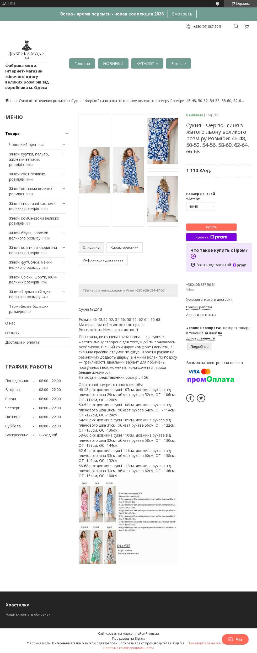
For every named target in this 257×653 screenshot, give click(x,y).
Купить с (211, 237)
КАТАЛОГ (145, 63)
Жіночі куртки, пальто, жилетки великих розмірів (29, 159)
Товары (12, 133)
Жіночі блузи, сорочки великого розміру (28, 235)
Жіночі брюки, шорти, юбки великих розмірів (33, 280)
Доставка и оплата (22, 342)
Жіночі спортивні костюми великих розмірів (32, 206)
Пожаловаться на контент (208, 643)
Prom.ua (152, 633)
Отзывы (12, 332)
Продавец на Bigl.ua (128, 638)
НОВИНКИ (113, 63)
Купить (211, 227)
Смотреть (182, 14)
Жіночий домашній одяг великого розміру (30, 294)
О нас (10, 323)
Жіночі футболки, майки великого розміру (30, 265)
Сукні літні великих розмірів (43, 100)
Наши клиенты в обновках (28, 614)
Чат (235, 639)
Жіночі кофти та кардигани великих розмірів (33, 250)
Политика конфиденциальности (128, 648)
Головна (82, 63)
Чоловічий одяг (23, 144)
